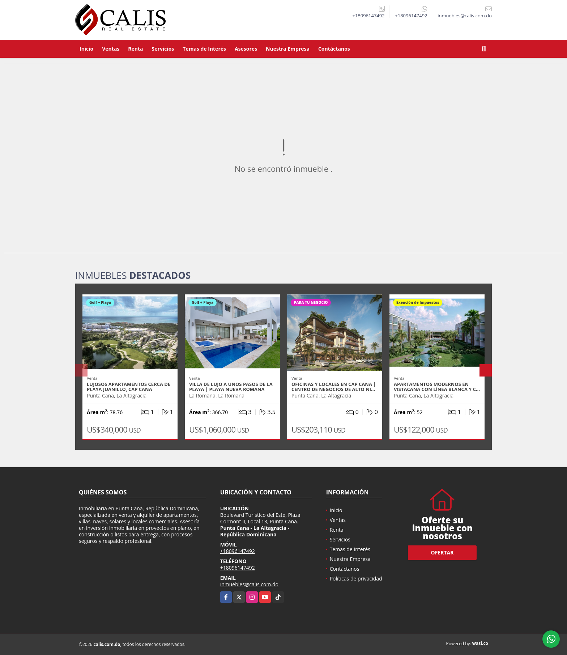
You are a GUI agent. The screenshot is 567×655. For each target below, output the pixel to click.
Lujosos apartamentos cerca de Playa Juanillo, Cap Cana (128, 387)
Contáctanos (334, 48)
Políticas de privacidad (356, 578)
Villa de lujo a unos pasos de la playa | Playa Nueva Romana (231, 387)
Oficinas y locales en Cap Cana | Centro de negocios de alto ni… (333, 387)
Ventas (110, 48)
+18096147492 (368, 15)
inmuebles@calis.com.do (249, 584)
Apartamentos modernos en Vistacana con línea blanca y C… (437, 387)
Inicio (86, 48)
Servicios (163, 48)
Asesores (246, 48)
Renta (135, 48)
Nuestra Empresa (288, 48)
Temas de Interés (204, 48)
